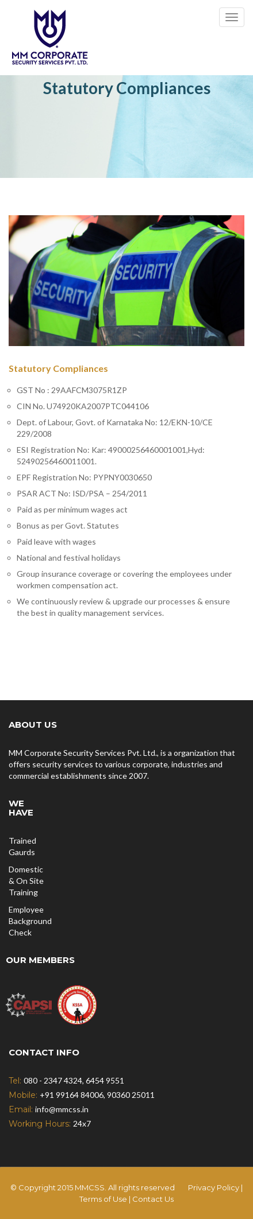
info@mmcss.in (62, 1109)
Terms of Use (104, 1199)
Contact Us (153, 1199)
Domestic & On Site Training (26, 880)
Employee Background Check (30, 920)
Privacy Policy (213, 1187)
